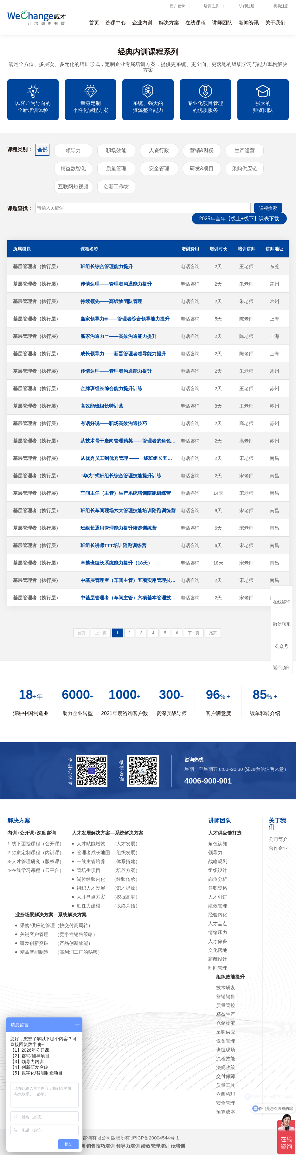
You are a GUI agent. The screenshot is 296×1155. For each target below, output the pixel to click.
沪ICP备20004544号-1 (155, 1137)
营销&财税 (202, 150)
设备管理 (225, 1040)
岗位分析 (217, 879)
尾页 (213, 633)
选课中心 (116, 22)
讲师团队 (222, 22)
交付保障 (225, 1076)
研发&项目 (202, 168)
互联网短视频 (73, 186)
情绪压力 (217, 932)
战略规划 (217, 861)
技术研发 (225, 987)
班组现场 (225, 1049)
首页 (94, 22)
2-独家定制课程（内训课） (35, 852)
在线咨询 (282, 597)
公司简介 (278, 839)
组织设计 (217, 870)
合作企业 (278, 848)
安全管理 (159, 168)
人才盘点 (217, 923)
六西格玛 (225, 1094)
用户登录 (177, 6)
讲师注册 (246, 6)
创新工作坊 (116, 186)
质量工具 (225, 1085)
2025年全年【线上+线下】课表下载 (239, 218)
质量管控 (225, 1005)
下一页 (193, 633)
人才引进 (217, 897)
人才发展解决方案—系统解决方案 (107, 833)
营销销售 (225, 996)
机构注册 (281, 6)
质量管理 (116, 168)
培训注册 (211, 6)
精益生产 (225, 1014)
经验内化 (217, 914)
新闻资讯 (249, 22)
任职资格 (217, 888)
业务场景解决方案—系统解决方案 (51, 914)
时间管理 (217, 968)
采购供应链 (244, 168)
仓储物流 (225, 1023)
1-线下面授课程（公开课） (35, 843)
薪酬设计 (217, 959)
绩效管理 (217, 905)
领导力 (73, 150)
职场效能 (116, 150)
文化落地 (217, 950)
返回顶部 (282, 663)
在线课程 (195, 22)
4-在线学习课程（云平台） (35, 870)
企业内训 (142, 22)
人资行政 (159, 150)
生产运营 (245, 150)
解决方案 (169, 22)
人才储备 (217, 941)
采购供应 (225, 1032)
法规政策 (225, 1067)
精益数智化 (73, 168)
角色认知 (217, 843)
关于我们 (275, 22)
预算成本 (225, 1111)
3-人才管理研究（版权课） (35, 861)
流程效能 (225, 1058)
